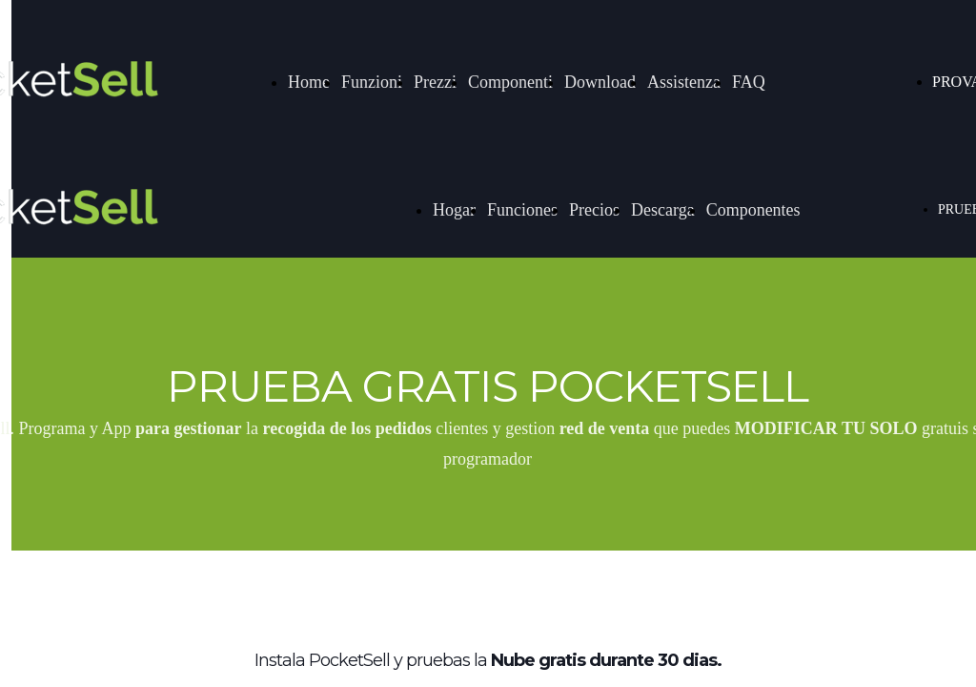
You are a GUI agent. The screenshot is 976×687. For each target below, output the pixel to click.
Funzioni (371, 82)
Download (600, 82)
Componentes (753, 209)
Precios (594, 209)
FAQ (748, 82)
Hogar (454, 209)
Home (309, 82)
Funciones (522, 209)
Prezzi (435, 82)
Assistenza (684, 82)
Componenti (510, 82)
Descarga (663, 209)
